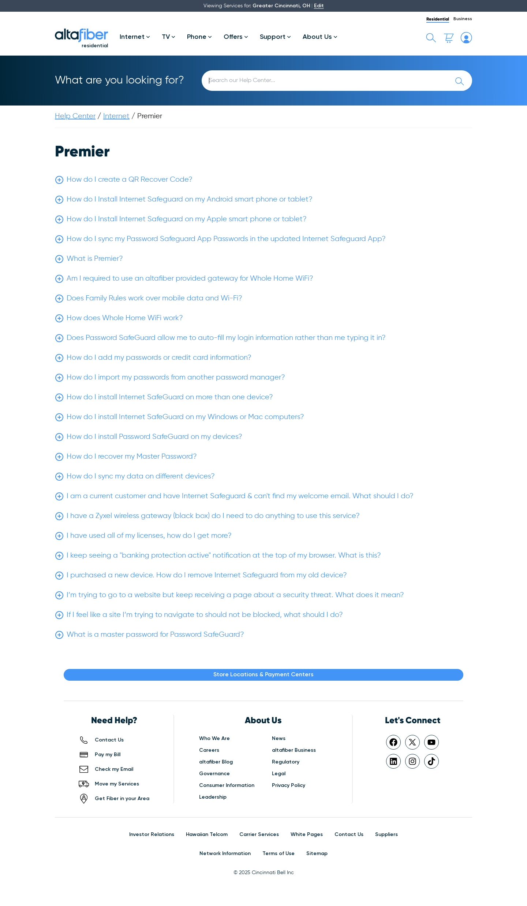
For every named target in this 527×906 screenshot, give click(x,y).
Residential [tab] (437, 19)
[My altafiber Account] (466, 38)
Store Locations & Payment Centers (263, 675)
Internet (116, 116)
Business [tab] (462, 19)
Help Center (75, 116)
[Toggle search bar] (431, 38)
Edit (319, 5)
